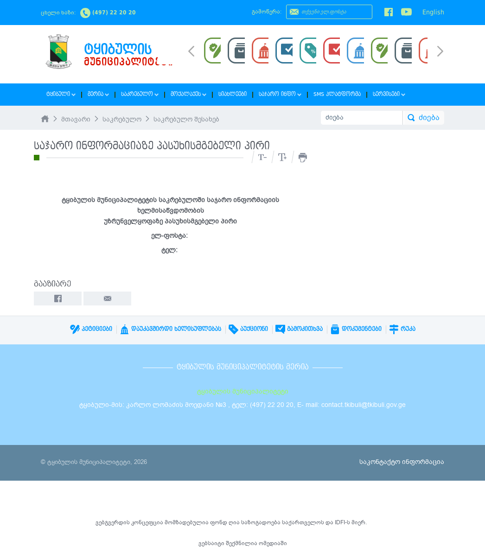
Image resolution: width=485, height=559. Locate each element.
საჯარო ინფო (280, 94)
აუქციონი (248, 329)
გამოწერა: (266, 11)
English (433, 12)
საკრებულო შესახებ (186, 119)
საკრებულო (140, 94)
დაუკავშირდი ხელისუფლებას (170, 329)
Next (440, 52)
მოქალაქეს (188, 94)
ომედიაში (273, 543)
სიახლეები (232, 94)
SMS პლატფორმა (337, 94)
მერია (98, 94)
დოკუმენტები (356, 329)
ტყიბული (61, 94)
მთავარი (75, 119)
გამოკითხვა (299, 329)
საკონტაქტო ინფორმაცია (401, 461)
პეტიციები (91, 329)
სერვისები (389, 94)
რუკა (402, 329)
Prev (191, 50)
